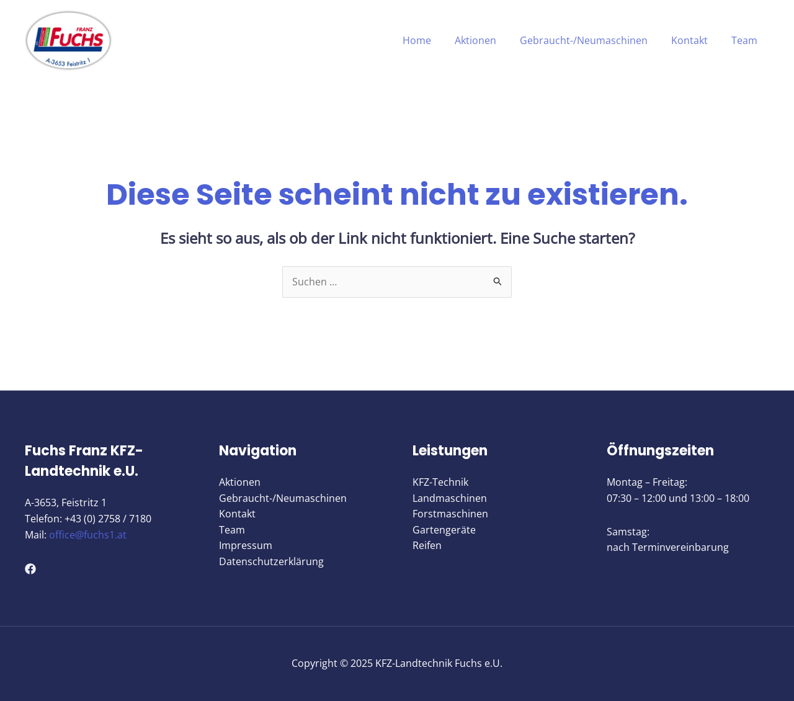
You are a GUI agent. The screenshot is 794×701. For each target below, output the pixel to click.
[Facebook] (30, 568)
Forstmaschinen (450, 514)
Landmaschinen (450, 498)
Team (746, 40)
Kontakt (695, 40)
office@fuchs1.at (88, 535)
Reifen (427, 546)
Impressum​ (245, 546)
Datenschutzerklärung (271, 562)
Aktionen (488, 40)
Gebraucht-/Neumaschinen (593, 40)
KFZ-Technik (440, 482)
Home (433, 40)
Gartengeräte (444, 530)
